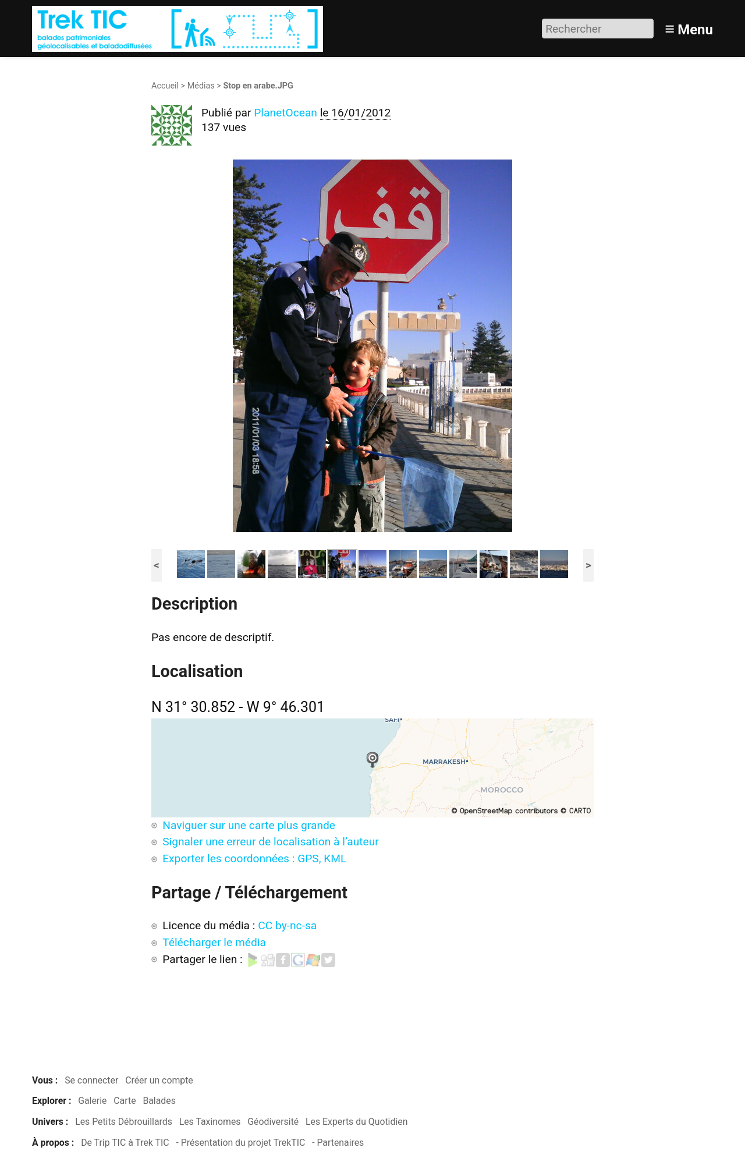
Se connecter (91, 1080)
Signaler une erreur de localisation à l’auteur (270, 841)
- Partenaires (338, 1142)
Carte (124, 1100)
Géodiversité (273, 1121)
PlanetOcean (285, 112)
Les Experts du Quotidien (356, 1121)
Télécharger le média (214, 942)
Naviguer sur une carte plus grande (248, 825)
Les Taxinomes (210, 1121)
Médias (201, 86)
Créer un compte (159, 1080)
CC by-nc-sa (287, 925)
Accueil (165, 86)
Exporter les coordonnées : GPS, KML (254, 858)
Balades (159, 1100)
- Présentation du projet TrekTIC (240, 1142)
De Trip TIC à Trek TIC (125, 1142)
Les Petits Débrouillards (123, 1121)
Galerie (92, 1100)
